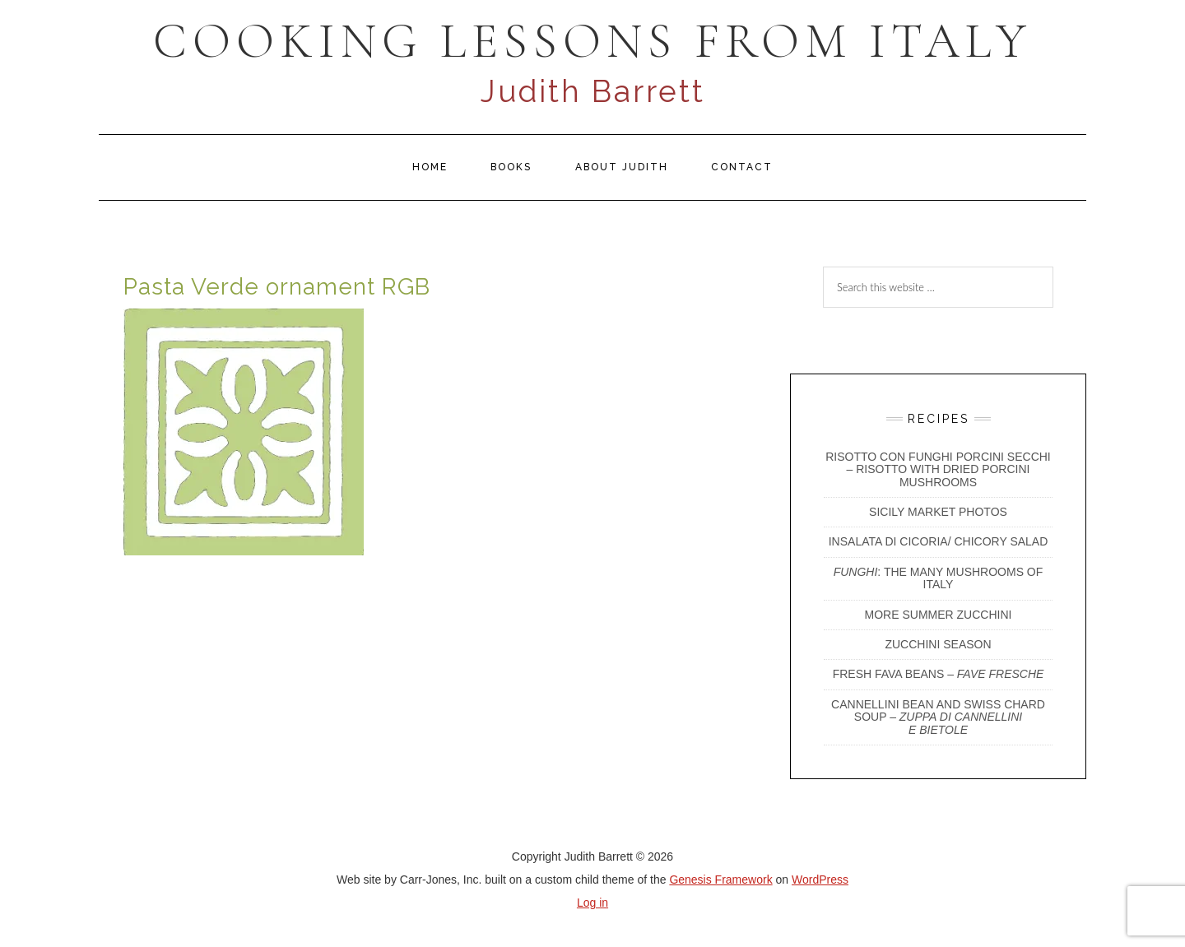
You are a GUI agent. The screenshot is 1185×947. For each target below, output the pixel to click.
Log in (592, 902)
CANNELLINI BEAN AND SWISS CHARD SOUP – (938, 717)
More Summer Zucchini (938, 614)
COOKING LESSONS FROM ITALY (592, 41)
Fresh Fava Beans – (938, 673)
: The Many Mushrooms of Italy (938, 578)
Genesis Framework (720, 879)
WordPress (820, 879)
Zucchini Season (938, 644)
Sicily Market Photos (938, 511)
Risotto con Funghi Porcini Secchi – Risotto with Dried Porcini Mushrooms (938, 469)
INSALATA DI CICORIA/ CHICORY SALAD (938, 541)
